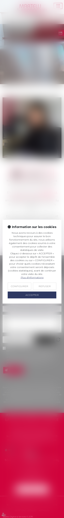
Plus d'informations (32, 277)
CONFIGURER (19, 286)
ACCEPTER (32, 295)
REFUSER (45, 286)
